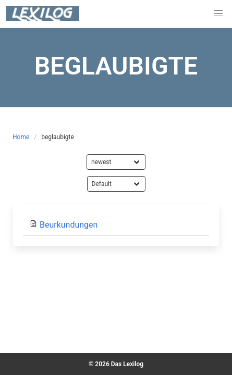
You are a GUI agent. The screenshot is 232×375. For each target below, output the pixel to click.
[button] (218, 13)
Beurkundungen (68, 225)
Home (21, 137)
